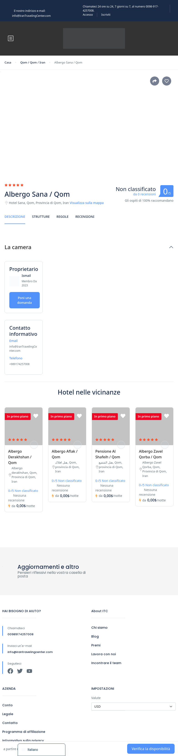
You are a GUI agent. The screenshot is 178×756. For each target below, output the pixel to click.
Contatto (10, 723)
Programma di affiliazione (23, 731)
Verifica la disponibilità (151, 748)
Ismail (26, 275)
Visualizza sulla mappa (87, 203)
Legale (7, 714)
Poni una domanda (24, 300)
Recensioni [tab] (84, 216)
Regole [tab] (63, 216)
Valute (96, 698)
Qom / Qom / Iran (32, 62)
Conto (7, 705)
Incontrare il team (106, 663)
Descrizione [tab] (15, 216)
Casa (8, 62)
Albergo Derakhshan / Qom (20, 457)
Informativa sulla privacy (23, 740)
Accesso (88, 15)
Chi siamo (99, 627)
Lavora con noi (103, 654)
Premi (95, 645)
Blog (95, 636)
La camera (18, 247)
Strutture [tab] (41, 216)
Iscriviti (105, 15)
